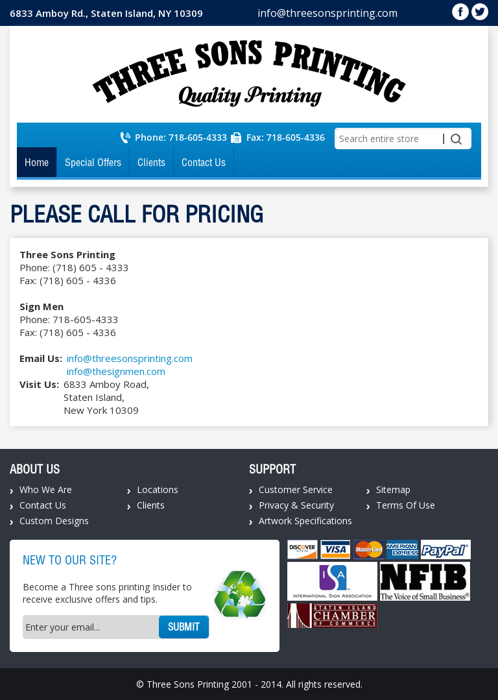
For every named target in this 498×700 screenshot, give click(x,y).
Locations (157, 489)
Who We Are (45, 489)
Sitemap (393, 489)
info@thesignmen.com (116, 371)
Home (37, 162)
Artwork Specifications (305, 520)
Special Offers (93, 162)
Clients (151, 162)
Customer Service (296, 489)
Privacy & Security (296, 505)
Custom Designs (54, 520)
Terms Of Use (405, 505)
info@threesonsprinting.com (327, 13)
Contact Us (204, 162)
